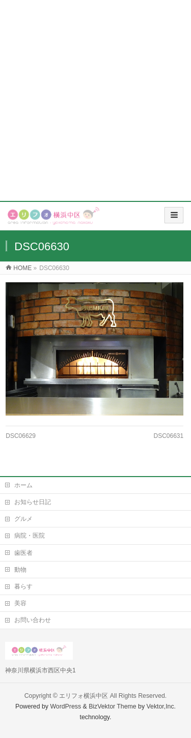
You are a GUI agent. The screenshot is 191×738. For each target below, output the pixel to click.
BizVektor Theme (113, 706)
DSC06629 (21, 435)
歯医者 (23, 552)
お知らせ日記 (32, 502)
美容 (20, 603)
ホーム (23, 485)
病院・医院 (29, 535)
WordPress (65, 706)
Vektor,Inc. (161, 706)
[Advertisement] (95, 100)
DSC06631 (169, 435)
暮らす (23, 586)
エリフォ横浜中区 (83, 695)
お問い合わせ (32, 620)
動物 (20, 569)
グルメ (23, 518)
